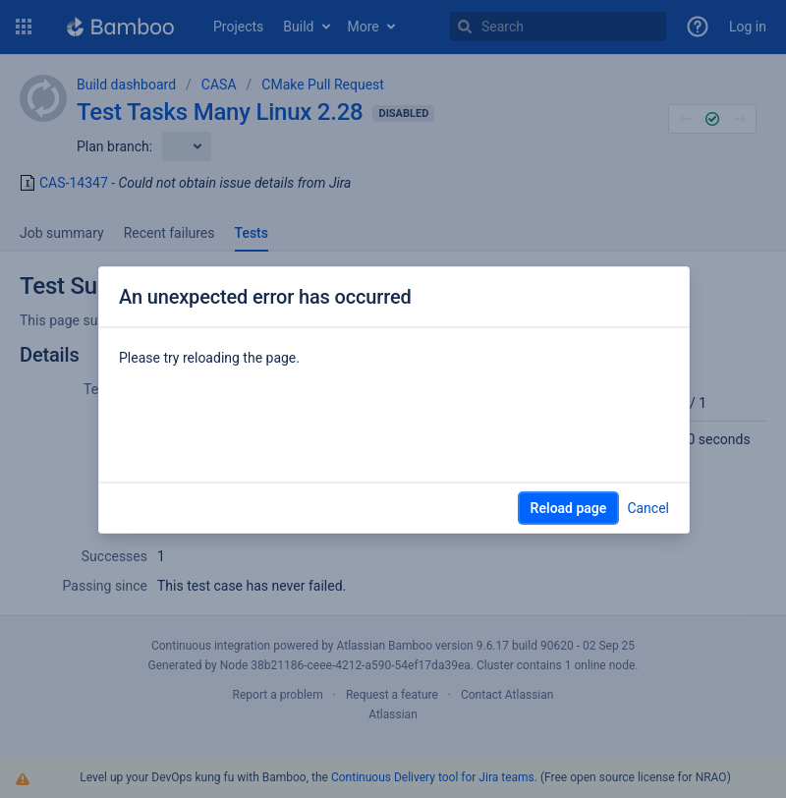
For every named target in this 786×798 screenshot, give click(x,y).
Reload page (569, 508)
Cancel (648, 508)
